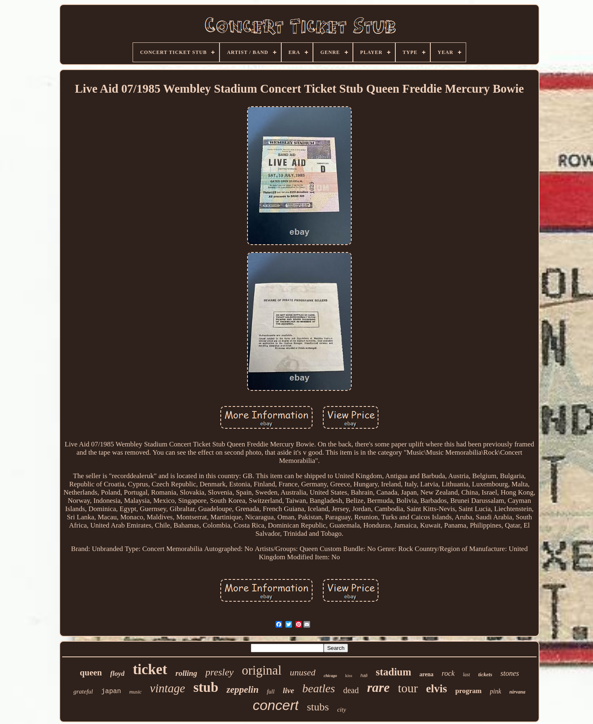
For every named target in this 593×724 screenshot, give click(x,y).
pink (496, 691)
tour (408, 688)
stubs (318, 707)
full (271, 692)
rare (378, 687)
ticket (150, 669)
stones (509, 673)
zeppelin (242, 689)
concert (276, 705)
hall (363, 675)
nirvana (517, 692)
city (341, 709)
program (468, 691)
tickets (485, 674)
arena (427, 674)
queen (91, 672)
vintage (167, 688)
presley (219, 672)
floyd (117, 673)
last (466, 674)
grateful (83, 691)
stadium (393, 671)
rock (448, 673)
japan (111, 691)
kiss (348, 675)
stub (205, 687)
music (135, 692)
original (261, 670)
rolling (186, 673)
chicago (330, 675)
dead (351, 690)
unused (302, 672)
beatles (318, 688)
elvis (436, 688)
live (288, 690)
